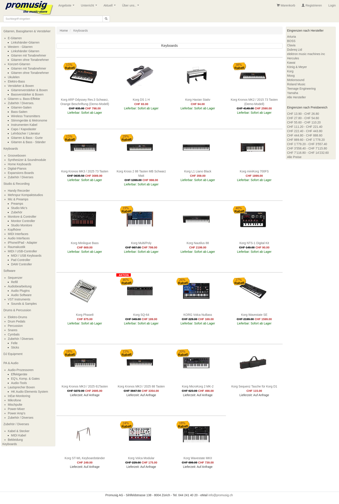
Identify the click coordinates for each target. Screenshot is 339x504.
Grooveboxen (17, 155)
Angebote (67, 7)
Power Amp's (16, 413)
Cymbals (13, 334)
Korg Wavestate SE (254, 314)
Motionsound (295, 80)
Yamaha (292, 93)
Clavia (291, 45)
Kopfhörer (14, 229)
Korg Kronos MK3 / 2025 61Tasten (85, 386)
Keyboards (10, 148)
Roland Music (296, 84)
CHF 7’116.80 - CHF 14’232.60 (308, 152)
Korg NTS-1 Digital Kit (254, 243)
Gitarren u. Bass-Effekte (24, 98)
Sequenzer (15, 277)
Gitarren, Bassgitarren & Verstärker (27, 31)
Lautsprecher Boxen (21, 387)
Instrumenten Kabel (24, 124)
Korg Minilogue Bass (85, 243)
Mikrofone (14, 400)
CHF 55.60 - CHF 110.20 (304, 122)
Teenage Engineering (301, 88)
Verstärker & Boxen (21, 86)
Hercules (293, 58)
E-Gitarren (15, 38)
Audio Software (21, 295)
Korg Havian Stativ (197, 99)
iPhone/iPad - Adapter (22, 242)
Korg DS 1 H (141, 99)
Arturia (291, 36)
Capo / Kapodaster (23, 129)
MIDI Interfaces (18, 234)
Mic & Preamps (18, 199)
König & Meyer (297, 67)
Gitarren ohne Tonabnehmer (30, 60)
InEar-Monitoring (19, 396)
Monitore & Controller (22, 216)
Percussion (15, 325)
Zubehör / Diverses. (21, 103)
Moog (291, 75)
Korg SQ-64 (141, 314)
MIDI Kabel (18, 435)
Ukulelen (13, 77)
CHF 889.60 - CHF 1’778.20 (306, 139)
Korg (290, 71)
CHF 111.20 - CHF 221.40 (304, 126)
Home (64, 30)
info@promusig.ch (220, 495)
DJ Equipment (12, 354)
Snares (12, 330)
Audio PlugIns (20, 290)
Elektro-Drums (17, 317)
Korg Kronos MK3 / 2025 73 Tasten (84, 171)
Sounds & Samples (24, 303)
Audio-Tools (19, 383)
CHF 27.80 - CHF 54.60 (303, 118)
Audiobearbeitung (20, 286)
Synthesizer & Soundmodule (27, 160)
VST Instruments (19, 299)
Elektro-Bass (16, 81)
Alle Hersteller (296, 97)
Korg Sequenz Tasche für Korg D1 (254, 386)
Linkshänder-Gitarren (25, 42)
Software (9, 270)
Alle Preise (294, 157)
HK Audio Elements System (29, 391)
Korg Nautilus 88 (198, 243)
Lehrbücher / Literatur (25, 133)
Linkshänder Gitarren (25, 51)
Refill (14, 282)
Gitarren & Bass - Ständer (28, 142)
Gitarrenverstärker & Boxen (29, 90)
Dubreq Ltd (294, 49)
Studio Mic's (19, 208)
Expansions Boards (21, 173)
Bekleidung (15, 439)
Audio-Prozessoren (21, 370)
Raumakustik (16, 247)
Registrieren (312, 5)
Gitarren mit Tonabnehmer (28, 55)
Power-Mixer (16, 409)
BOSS (291, 41)
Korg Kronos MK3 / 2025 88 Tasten (141, 386)
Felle (14, 343)
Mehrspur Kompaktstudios (25, 195)
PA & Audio (10, 363)
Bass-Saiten (19, 111)
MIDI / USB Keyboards (26, 255)
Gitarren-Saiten (21, 107)
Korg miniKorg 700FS (254, 171)
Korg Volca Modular (141, 458)
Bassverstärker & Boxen (27, 94)
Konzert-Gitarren (19, 64)
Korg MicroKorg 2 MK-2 (198, 386)
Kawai (291, 62)
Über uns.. (131, 7)
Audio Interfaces (19, 238)
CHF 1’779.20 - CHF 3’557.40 (307, 144)
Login (332, 5)
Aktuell (110, 7)
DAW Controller (21, 264)
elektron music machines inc (306, 54)
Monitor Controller (23, 221)
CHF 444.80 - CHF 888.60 (304, 135)
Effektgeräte (19, 374)
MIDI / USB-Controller (22, 251)
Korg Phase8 (85, 314)
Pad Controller (20, 260)
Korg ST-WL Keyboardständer (85, 458)
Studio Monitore (21, 225)
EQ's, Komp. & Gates (25, 378)
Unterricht (90, 7)
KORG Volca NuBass (198, 314)
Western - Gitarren (20, 47)
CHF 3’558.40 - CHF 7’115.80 (307, 148)
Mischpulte (15, 404)
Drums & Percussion (17, 310)
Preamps (17, 203)
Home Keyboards (19, 164)
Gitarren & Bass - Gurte (27, 137)
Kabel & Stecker (18, 431)
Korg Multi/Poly (141, 243)
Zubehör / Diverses (20, 177)
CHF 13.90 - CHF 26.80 (303, 113)
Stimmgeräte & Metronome (29, 120)
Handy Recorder (19, 190)
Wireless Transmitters (25, 116)
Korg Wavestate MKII (198, 458)
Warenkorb (286, 5)
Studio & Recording (16, 183)
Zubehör (16, 212)
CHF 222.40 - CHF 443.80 (304, 131)
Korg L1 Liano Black (197, 171)
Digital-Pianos (17, 168)
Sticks (15, 347)
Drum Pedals (16, 321)
